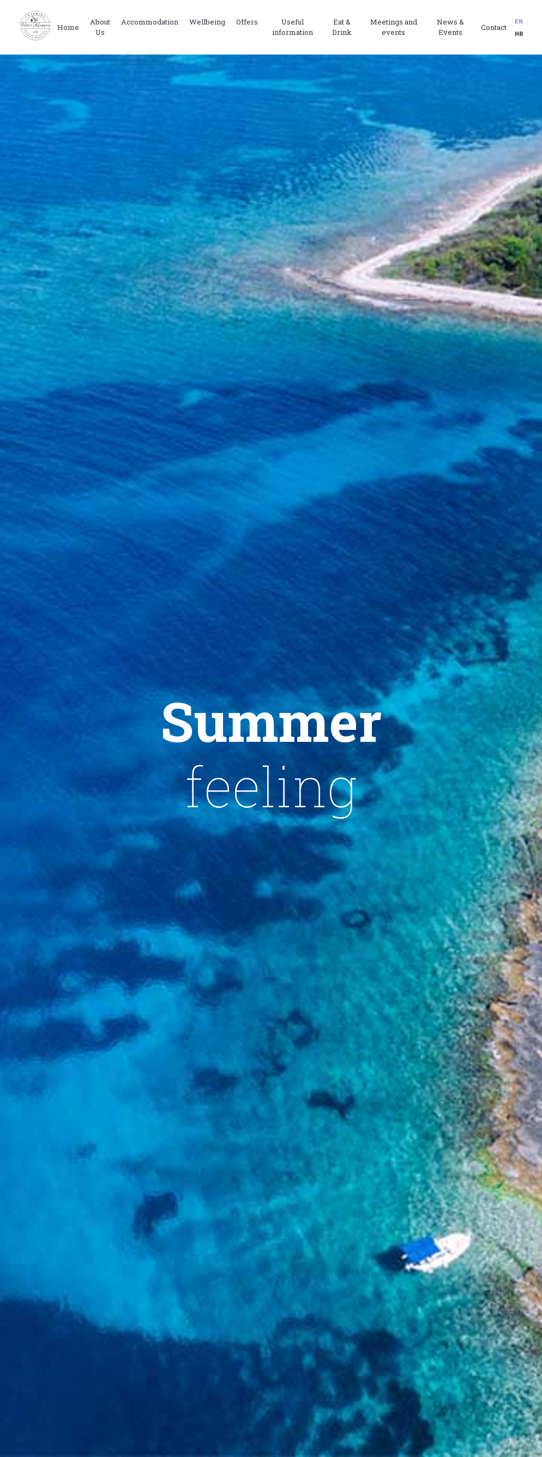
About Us (100, 27)
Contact (494, 27)
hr (519, 33)
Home (68, 27)
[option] (271, 756)
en (519, 21)
